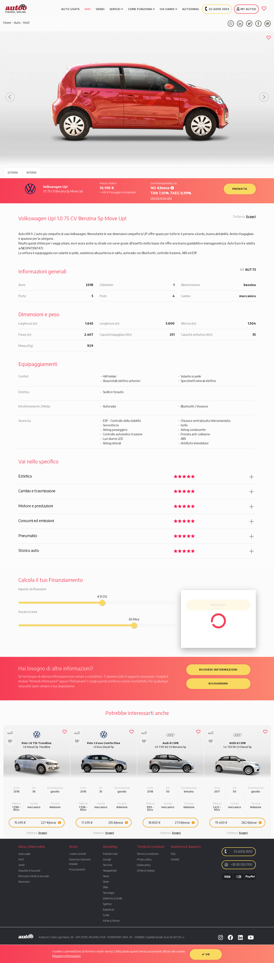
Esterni (13, 172)
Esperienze (108, 909)
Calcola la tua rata (161, 198)
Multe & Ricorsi (111, 920)
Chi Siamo (168, 9)
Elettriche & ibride (112, 898)
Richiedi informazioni (218, 669)
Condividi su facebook (240, 23)
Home (7, 22)
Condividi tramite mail (267, 23)
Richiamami (218, 683)
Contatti (175, 859)
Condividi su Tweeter (249, 23)
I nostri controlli (77, 853)
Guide (106, 915)
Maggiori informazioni (66, 956)
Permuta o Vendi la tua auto (33, 876)
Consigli (107, 859)
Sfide (105, 887)
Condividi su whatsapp (231, 23)
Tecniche (107, 865)
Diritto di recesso (145, 870)
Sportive (107, 904)
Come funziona (141, 9)
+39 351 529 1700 (238, 864)
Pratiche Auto (110, 853)
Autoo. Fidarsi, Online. (16, 8)
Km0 (26, 22)
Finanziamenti (77, 869)
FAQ (173, 853)
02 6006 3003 (238, 851)
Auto (17, 22)
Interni (31, 172)
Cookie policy (144, 865)
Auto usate (24, 853)
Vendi (21, 865)
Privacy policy (144, 859)
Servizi (116, 9)
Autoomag (190, 9)
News (106, 876)
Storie (106, 881)
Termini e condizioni (148, 853)
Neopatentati (110, 870)
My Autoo (246, 9)
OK (206, 954)
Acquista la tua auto (29, 870)
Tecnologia (108, 892)
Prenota (239, 188)
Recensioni (24, 881)
